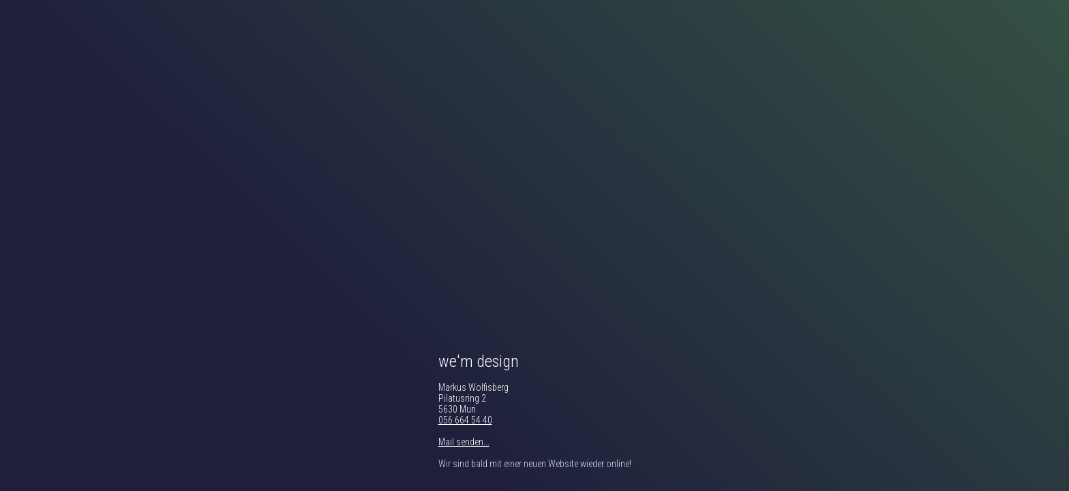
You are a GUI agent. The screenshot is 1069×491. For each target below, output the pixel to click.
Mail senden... (464, 441)
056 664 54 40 (465, 420)
